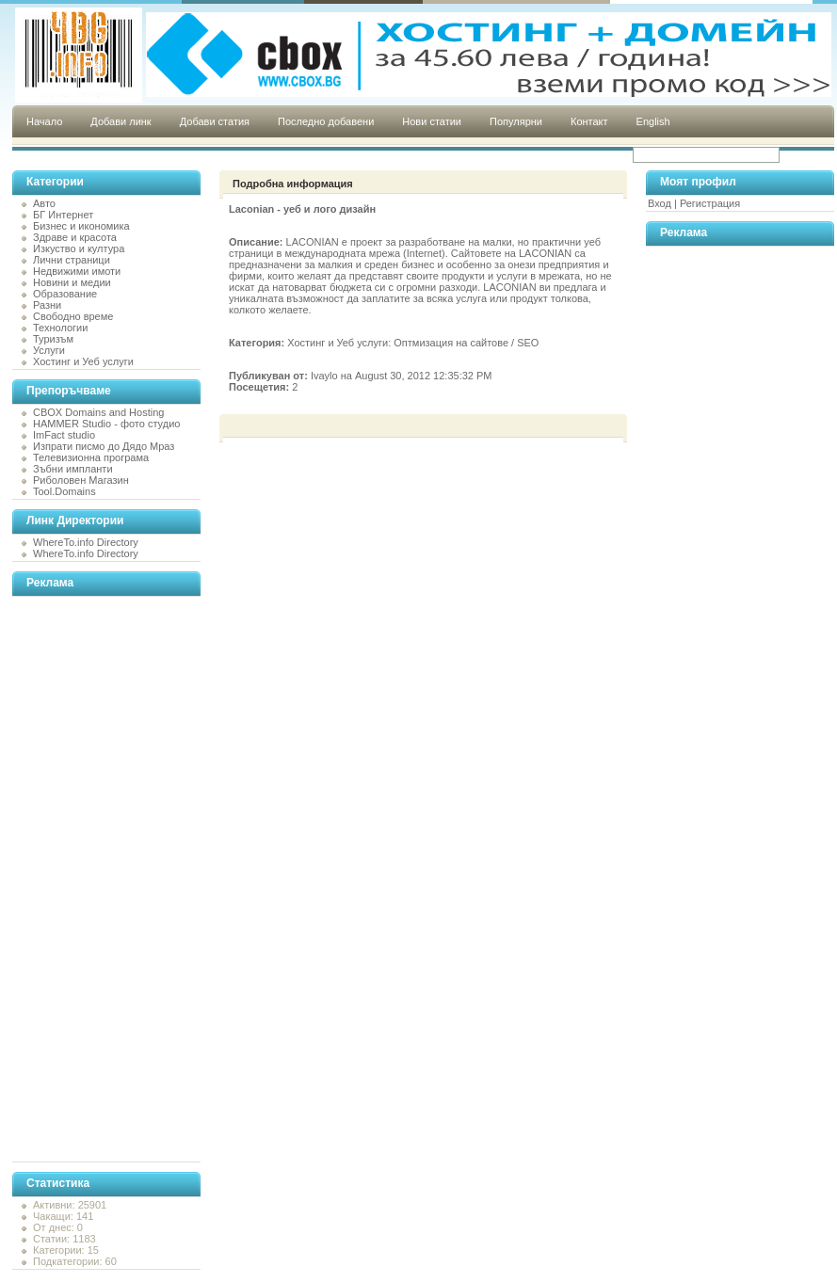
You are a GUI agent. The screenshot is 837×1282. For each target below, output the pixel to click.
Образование (65, 293)
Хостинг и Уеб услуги (83, 361)
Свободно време (73, 316)
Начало (44, 121)
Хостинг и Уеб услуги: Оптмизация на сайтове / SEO (413, 342)
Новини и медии (72, 282)
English (653, 121)
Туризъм (53, 339)
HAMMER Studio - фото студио (106, 423)
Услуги (49, 350)
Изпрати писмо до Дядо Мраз (103, 446)
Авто (44, 203)
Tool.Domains (64, 491)
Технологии (60, 327)
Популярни (516, 121)
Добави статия (214, 121)
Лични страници (71, 259)
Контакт (589, 121)
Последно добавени (326, 121)
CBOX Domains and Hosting (98, 412)
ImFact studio (64, 435)
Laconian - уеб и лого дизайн (302, 209)
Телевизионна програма (91, 457)
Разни (47, 305)
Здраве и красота (75, 237)
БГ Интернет (63, 214)
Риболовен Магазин (81, 480)
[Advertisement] (87, 879)
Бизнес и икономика (81, 226)
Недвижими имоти (77, 271)
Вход (659, 203)
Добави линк (120, 121)
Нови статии (431, 121)
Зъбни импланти (73, 468)
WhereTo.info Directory (85, 542)
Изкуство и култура (78, 248)
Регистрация (710, 203)
